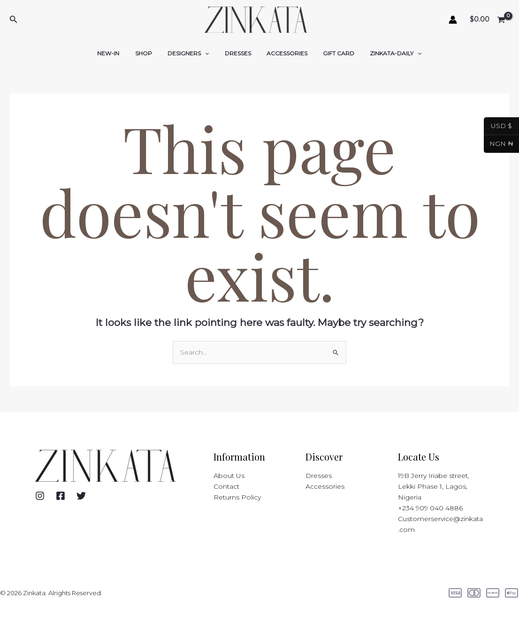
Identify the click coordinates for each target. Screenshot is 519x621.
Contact (226, 486)
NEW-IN (121, 53)
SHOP (152, 53)
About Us (229, 475)
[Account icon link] (453, 19)
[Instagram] (40, 495)
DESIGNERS (192, 53)
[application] (209, 53)
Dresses (318, 475)
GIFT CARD (330, 53)
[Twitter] (81, 495)
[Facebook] (60, 495)
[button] (13, 20)
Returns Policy (237, 497)
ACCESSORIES (282, 53)
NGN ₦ (498, 144)
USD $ (498, 126)
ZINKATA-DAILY (383, 53)
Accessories (324, 486)
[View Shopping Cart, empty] (488, 19)
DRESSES (238, 53)
